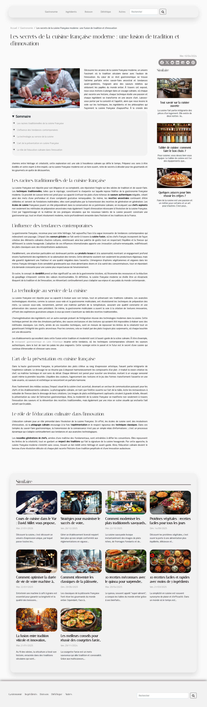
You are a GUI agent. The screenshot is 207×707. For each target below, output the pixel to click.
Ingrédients (71, 11)
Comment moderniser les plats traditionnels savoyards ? (125, 523)
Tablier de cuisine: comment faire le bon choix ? (174, 149)
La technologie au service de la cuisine (35, 136)
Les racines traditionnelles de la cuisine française (40, 123)
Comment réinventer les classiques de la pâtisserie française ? (79, 581)
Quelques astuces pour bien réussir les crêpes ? (175, 194)
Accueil (13, 28)
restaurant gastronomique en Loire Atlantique (39, 341)
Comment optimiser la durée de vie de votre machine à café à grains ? (36, 581)
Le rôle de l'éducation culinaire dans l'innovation (39, 149)
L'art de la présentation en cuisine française (38, 143)
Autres (122, 11)
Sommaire (23, 116)
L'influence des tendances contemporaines (37, 130)
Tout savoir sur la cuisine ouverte (174, 104)
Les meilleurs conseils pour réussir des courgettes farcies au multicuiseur (81, 640)
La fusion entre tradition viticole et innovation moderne (32, 640)
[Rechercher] (144, 12)
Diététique (106, 11)
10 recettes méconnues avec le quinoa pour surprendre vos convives (125, 581)
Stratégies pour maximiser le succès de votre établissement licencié (80, 523)
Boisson (89, 11)
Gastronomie (51, 11)
